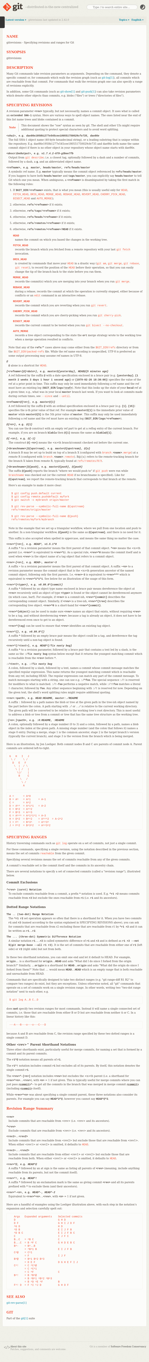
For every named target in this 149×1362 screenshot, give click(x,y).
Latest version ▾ (16, 19)
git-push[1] (88, 91)
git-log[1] (108, 77)
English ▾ (137, 19)
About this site (18, 1346)
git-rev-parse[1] (17, 1302)
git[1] (24, 1318)
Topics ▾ (124, 19)
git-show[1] (67, 91)
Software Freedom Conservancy (128, 1346)
